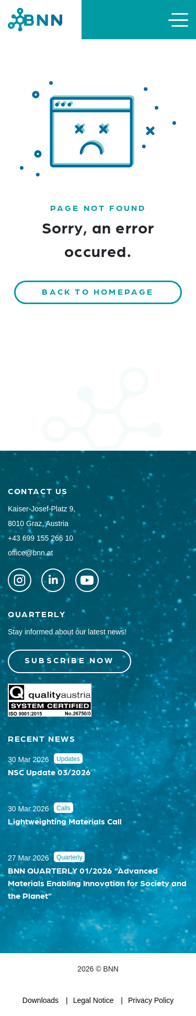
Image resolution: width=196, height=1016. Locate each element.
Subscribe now (69, 660)
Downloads (40, 1000)
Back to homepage (98, 291)
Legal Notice (93, 1000)
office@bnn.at (30, 553)
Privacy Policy (151, 1000)
